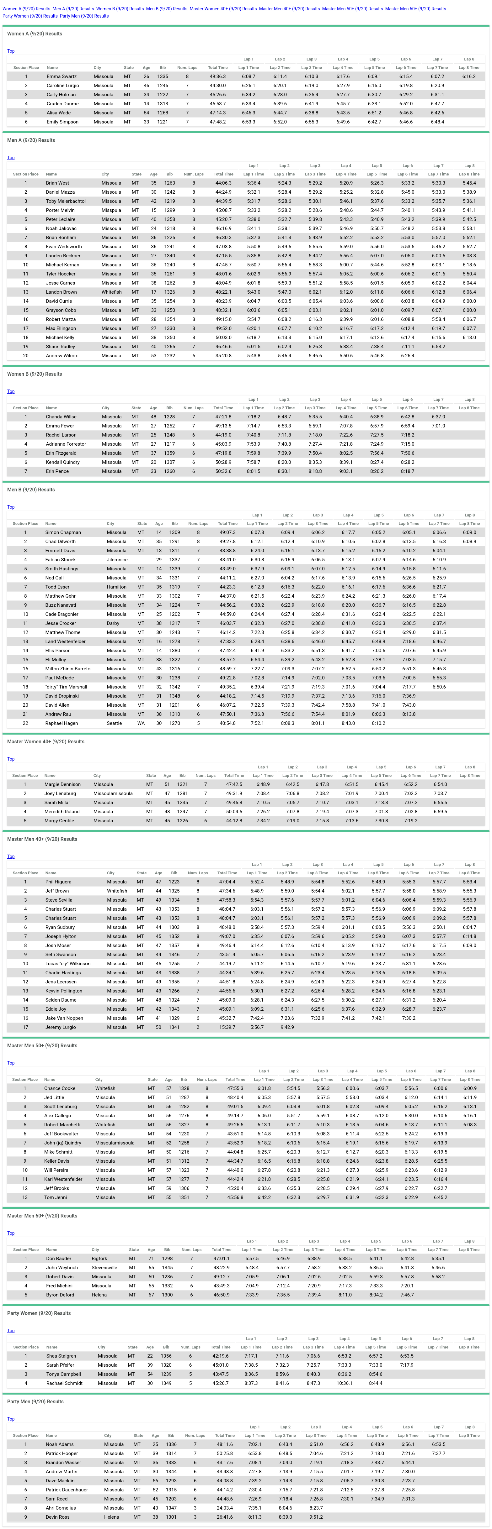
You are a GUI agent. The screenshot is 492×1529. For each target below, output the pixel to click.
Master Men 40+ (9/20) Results (289, 8)
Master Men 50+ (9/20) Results (352, 8)
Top (11, 51)
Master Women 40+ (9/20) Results (223, 8)
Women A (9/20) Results (26, 8)
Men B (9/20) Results (167, 8)
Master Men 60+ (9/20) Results (415, 8)
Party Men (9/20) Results (84, 15)
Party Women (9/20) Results (30, 15)
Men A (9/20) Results (73, 8)
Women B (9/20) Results (120, 8)
